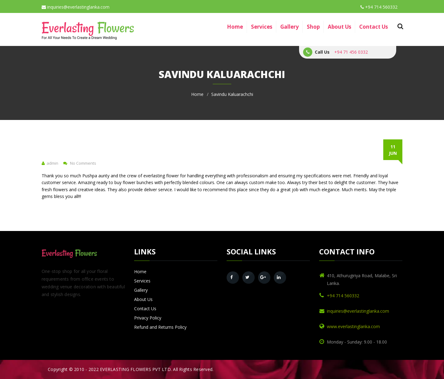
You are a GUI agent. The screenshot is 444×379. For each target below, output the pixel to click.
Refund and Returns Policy (160, 327)
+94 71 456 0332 (351, 52)
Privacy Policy (147, 318)
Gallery (289, 26)
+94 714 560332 (378, 7)
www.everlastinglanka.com (353, 326)
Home (235, 26)
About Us (339, 26)
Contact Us (373, 26)
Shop (313, 26)
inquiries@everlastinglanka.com (75, 7)
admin (52, 163)
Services (261, 26)
